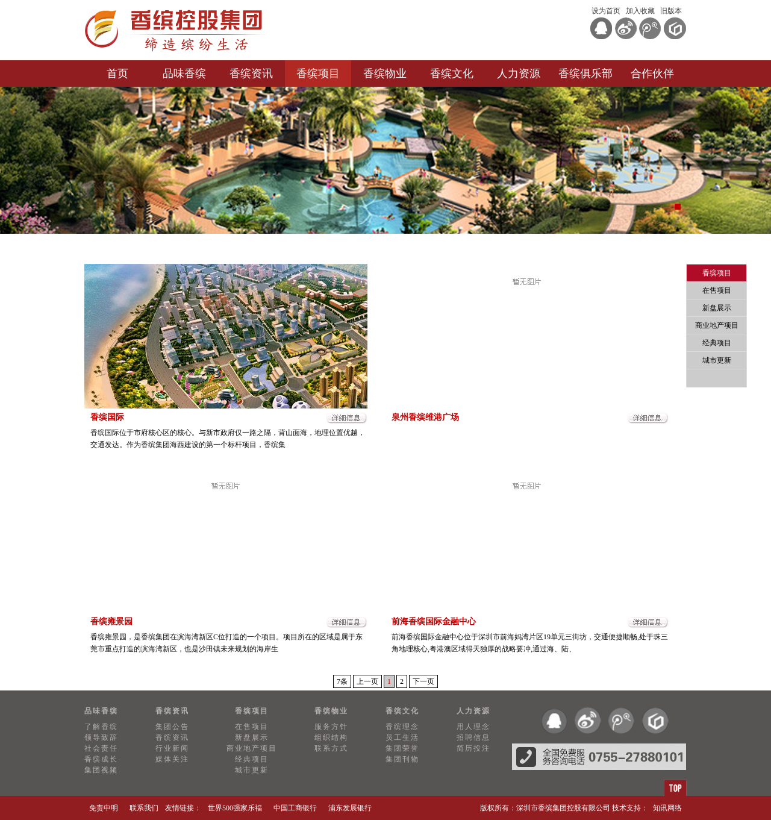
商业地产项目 (716, 325)
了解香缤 (101, 726)
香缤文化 (451, 73)
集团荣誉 (402, 748)
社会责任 (101, 748)
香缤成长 (101, 759)
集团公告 (172, 726)
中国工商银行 (295, 808)
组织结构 (331, 737)
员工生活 (402, 737)
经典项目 (716, 343)
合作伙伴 (652, 73)
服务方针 (331, 726)
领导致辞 (101, 737)
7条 (342, 681)
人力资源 (518, 73)
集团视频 (101, 770)
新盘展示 (716, 308)
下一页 (423, 681)
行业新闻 (172, 748)
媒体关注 (172, 759)
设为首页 (606, 11)
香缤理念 (402, 726)
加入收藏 (640, 11)
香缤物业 (385, 73)
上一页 (367, 681)
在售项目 (716, 290)
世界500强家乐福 (235, 808)
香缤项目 (318, 73)
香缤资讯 (251, 73)
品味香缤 (184, 73)
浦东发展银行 (350, 808)
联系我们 (144, 808)
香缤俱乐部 (585, 73)
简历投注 (473, 748)
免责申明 (103, 808)
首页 (117, 73)
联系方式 (331, 748)
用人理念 (473, 726)
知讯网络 (667, 808)
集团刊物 (402, 759)
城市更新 (716, 360)
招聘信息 (473, 737)
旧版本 (671, 11)
